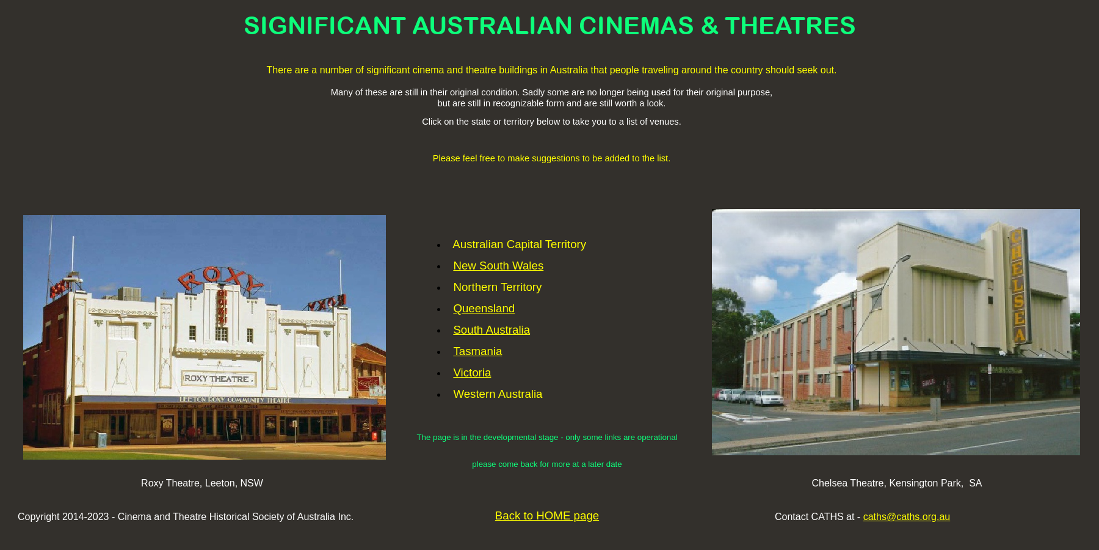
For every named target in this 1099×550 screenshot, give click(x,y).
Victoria (472, 372)
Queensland (484, 308)
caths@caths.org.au (907, 517)
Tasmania (477, 351)
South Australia (491, 329)
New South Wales (498, 265)
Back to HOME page (547, 515)
